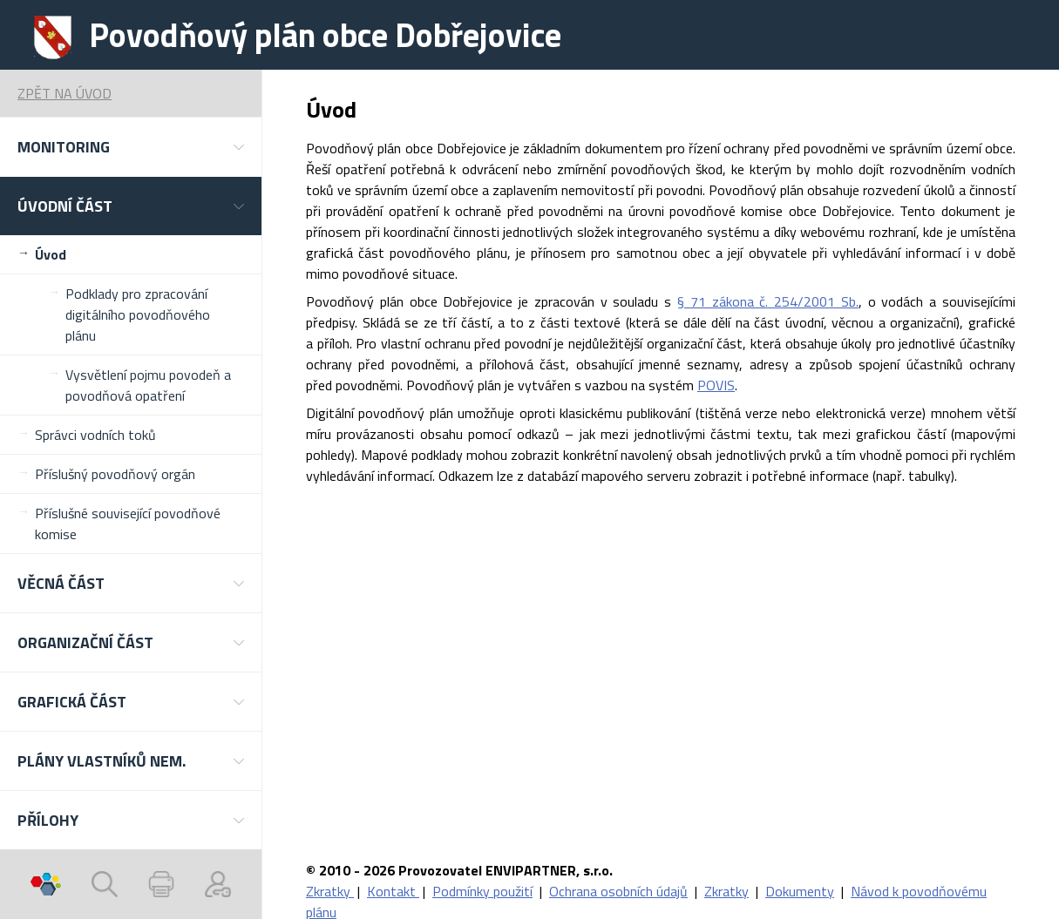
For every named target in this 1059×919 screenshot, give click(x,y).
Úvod (50, 254)
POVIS (716, 385)
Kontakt (393, 891)
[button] (130, 147)
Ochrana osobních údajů (618, 891)
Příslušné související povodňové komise (128, 523)
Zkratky (330, 891)
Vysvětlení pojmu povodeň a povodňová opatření (148, 385)
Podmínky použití (482, 891)
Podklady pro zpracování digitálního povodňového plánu (137, 314)
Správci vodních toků (95, 434)
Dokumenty (799, 891)
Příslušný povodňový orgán (115, 473)
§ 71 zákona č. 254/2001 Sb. (768, 301)
